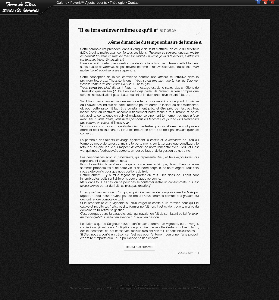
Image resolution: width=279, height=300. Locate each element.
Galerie (61, 2)
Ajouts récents (96, 2)
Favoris (75, 2)
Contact (133, 2)
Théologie (117, 2)
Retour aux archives (139, 247)
